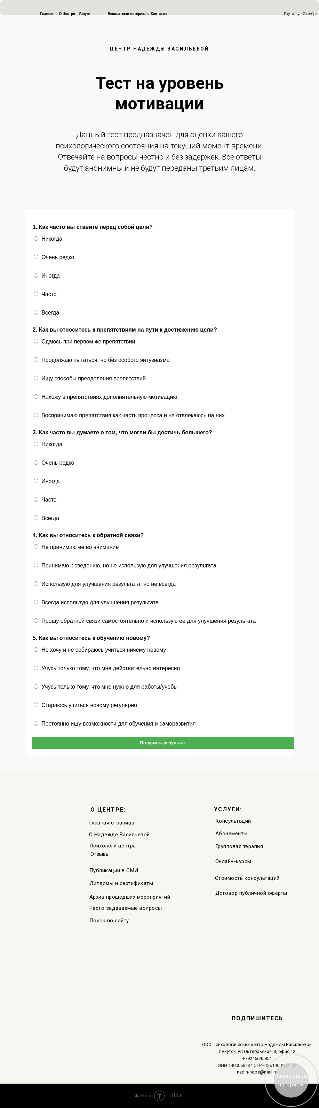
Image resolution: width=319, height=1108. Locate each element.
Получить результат (163, 742)
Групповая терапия (239, 846)
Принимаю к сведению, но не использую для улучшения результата (125, 565)
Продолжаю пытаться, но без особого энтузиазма (102, 360)
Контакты (159, 14)
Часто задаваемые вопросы (125, 908)
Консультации (233, 821)
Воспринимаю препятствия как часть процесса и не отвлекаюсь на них (129, 415)
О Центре (67, 14)
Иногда (47, 276)
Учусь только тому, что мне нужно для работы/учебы (106, 687)
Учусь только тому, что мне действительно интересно (107, 668)
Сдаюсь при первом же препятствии (84, 341)
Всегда (46, 313)
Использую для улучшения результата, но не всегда (105, 584)
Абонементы (231, 833)
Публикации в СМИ (113, 870)
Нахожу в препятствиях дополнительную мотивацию (105, 397)
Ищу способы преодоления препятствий (90, 378)
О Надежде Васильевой (119, 834)
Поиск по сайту (109, 920)
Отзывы (100, 854)
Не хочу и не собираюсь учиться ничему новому (100, 650)
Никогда (48, 239)
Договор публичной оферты (251, 893)
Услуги (84, 14)
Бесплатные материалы (129, 14)
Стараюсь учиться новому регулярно (85, 705)
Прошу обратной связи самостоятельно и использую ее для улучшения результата (145, 621)
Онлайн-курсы (233, 861)
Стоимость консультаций (247, 878)
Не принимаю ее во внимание (76, 547)
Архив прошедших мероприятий (129, 897)
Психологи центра (112, 846)
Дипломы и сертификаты (121, 883)
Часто (45, 294)
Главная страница (112, 823)
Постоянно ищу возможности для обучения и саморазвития (115, 724)
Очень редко (54, 257)
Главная (47, 14)
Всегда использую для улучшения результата (96, 602)
